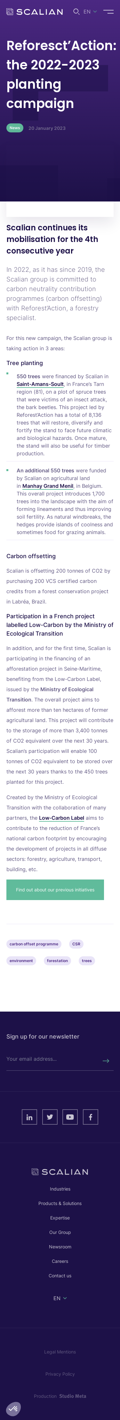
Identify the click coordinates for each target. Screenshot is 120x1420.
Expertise (60, 1217)
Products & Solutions (60, 1203)
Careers (60, 1261)
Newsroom (60, 1246)
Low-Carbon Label (61, 818)
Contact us (60, 1275)
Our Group (60, 1232)
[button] (13, 1409)
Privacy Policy (60, 1374)
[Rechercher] (105, 1061)
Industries (60, 1189)
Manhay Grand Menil (47, 486)
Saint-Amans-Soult (40, 384)
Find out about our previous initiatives (55, 889)
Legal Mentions (60, 1351)
